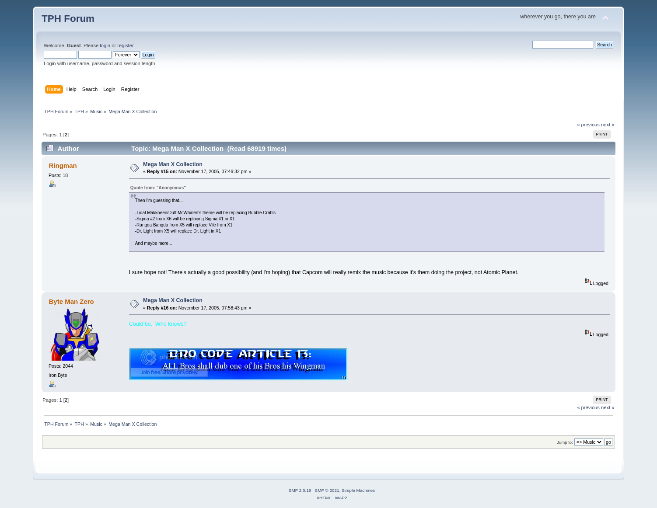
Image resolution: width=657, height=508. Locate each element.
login (105, 45)
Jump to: (565, 442)
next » (608, 124)
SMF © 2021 (327, 490)
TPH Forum (68, 18)
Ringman (63, 165)
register (125, 45)
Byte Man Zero (71, 301)
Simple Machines (358, 490)
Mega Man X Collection (173, 164)
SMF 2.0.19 (300, 490)
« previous (588, 124)
